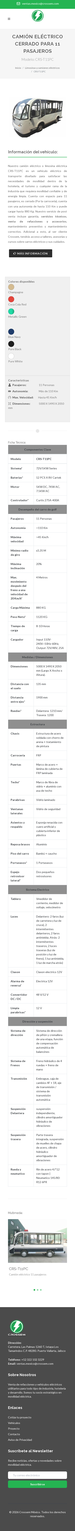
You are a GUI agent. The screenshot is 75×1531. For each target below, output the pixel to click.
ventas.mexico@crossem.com (35, 1363)
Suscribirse (37, 1484)
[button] (34, 1290)
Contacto (14, 1434)
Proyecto (14, 1428)
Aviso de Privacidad (20, 1439)
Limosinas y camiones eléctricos (42, 67)
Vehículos (14, 1423)
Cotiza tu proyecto (19, 1417)
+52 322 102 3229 (32, 1359)
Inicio (18, 67)
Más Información (30, 253)
